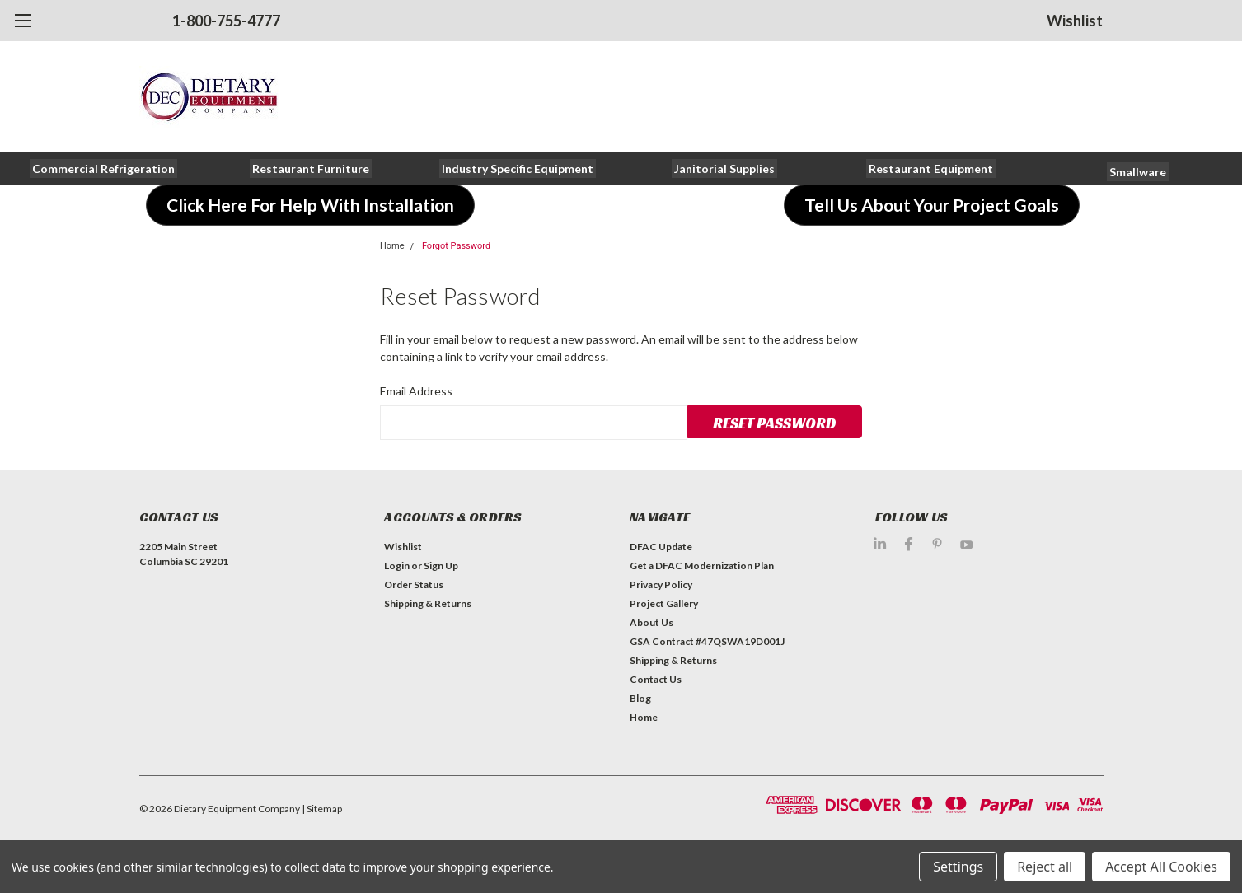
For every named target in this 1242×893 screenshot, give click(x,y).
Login (397, 565)
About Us (651, 622)
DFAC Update (661, 546)
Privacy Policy (661, 584)
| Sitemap (322, 808)
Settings (958, 867)
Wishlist (1075, 21)
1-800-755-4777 (226, 21)
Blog (640, 698)
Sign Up (441, 565)
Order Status (413, 584)
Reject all (1044, 867)
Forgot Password (456, 246)
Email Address (416, 391)
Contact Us (656, 679)
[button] (103, 168)
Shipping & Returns (427, 603)
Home (392, 246)
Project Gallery (664, 603)
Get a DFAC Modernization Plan (702, 565)
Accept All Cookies (1161, 867)
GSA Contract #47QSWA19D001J (707, 641)
